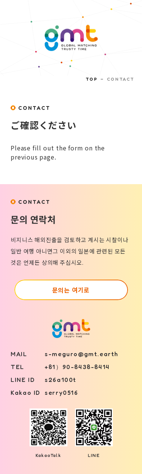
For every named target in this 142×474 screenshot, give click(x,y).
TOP (91, 79)
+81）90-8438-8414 (77, 367)
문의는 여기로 (71, 289)
